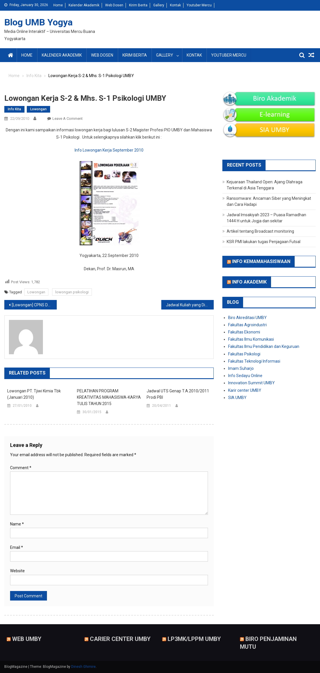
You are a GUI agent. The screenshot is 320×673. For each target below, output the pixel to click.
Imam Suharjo (241, 368)
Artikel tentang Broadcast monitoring (260, 231)
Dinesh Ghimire (83, 667)
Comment (20, 467)
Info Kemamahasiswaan (261, 261)
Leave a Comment (67, 118)
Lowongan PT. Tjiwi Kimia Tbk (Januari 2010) (34, 394)
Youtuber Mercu (199, 5)
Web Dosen (114, 5)
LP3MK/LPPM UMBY (194, 638)
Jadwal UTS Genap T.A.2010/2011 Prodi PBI (178, 394)
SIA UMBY (237, 397)
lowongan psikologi (72, 292)
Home (58, 5)
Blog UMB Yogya (38, 22)
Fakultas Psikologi (244, 354)
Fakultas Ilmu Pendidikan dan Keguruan (263, 346)
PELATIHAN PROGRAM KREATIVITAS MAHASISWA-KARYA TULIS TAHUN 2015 (109, 397)
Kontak (175, 5)
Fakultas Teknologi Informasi (254, 361)
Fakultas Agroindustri (247, 324)
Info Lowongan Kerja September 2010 (109, 150)
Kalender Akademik (84, 5)
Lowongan (38, 109)
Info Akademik (249, 282)
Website (17, 570)
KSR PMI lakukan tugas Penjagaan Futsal (263, 241)
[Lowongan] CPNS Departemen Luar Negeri (34, 305)
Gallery (158, 5)
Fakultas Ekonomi (244, 332)
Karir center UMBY (244, 390)
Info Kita (14, 109)
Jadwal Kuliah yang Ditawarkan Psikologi (190, 305)
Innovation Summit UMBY (251, 383)
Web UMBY (26, 638)
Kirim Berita (138, 5)
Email (16, 547)
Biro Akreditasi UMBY (247, 317)
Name (17, 524)
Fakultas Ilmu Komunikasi (251, 339)
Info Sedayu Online (245, 375)
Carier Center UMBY (120, 638)
